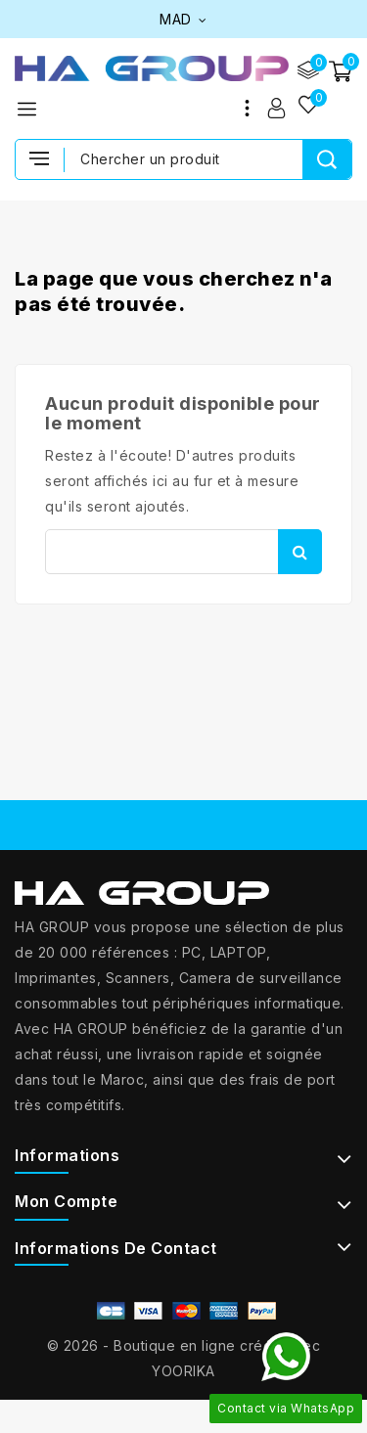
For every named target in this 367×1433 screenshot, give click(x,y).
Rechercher (300, 551)
